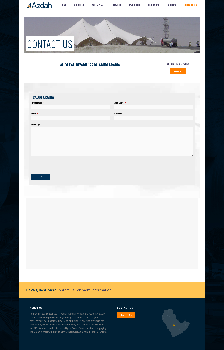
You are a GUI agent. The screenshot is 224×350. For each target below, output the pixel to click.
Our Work (153, 5)
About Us (79, 5)
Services (116, 5)
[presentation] (54, 165)
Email (34, 113)
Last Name (119, 102)
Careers (171, 5)
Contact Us (190, 5)
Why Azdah (98, 5)
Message (35, 124)
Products (134, 5)
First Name (37, 102)
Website (118, 113)
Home (63, 5)
